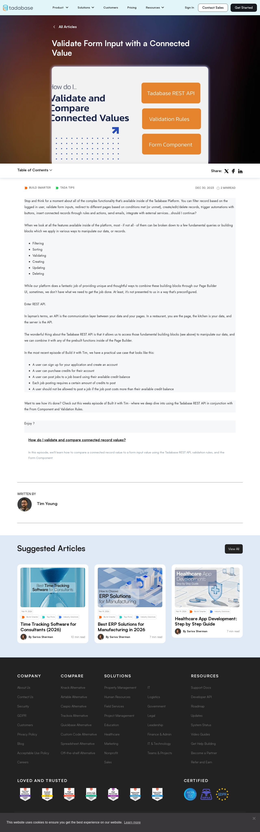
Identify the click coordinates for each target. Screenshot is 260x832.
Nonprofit (111, 753)
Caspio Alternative (74, 706)
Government (156, 706)
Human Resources (117, 697)
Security (23, 706)
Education (111, 725)
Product (60, 7)
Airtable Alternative (74, 697)
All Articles (64, 26)
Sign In (189, 7)
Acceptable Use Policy (33, 753)
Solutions (86, 7)
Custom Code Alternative (79, 734)
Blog (20, 744)
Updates (197, 716)
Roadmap (198, 706)
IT (148, 687)
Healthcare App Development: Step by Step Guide (206, 621)
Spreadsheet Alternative (78, 744)
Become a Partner (204, 753)
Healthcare (112, 734)
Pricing (131, 7)
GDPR (21, 716)
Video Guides (200, 734)
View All (233, 549)
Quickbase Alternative (76, 725)
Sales (108, 762)
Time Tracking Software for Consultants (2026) (48, 626)
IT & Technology (159, 744)
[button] (254, 819)
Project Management (119, 716)
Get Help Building (203, 744)
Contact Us (25, 697)
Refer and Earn (201, 762)
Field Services (114, 706)
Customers (110, 7)
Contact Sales (213, 7)
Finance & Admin (159, 734)
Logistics (153, 697)
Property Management (120, 687)
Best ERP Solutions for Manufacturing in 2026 (121, 626)
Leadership (155, 725)
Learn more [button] (132, 822)
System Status (201, 725)
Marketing (111, 744)
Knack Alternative (73, 687)
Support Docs (201, 687)
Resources (155, 7)
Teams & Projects (159, 753)
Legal (151, 716)
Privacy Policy (27, 734)
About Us (23, 687)
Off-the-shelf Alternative (78, 753)
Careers (22, 762)
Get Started (244, 7)
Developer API (201, 697)
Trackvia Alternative (74, 716)
